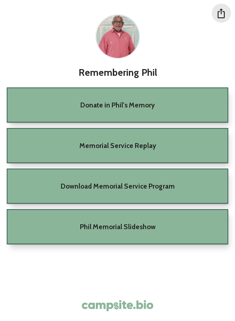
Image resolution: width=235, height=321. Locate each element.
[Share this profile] (221, 13)
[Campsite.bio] (117, 306)
